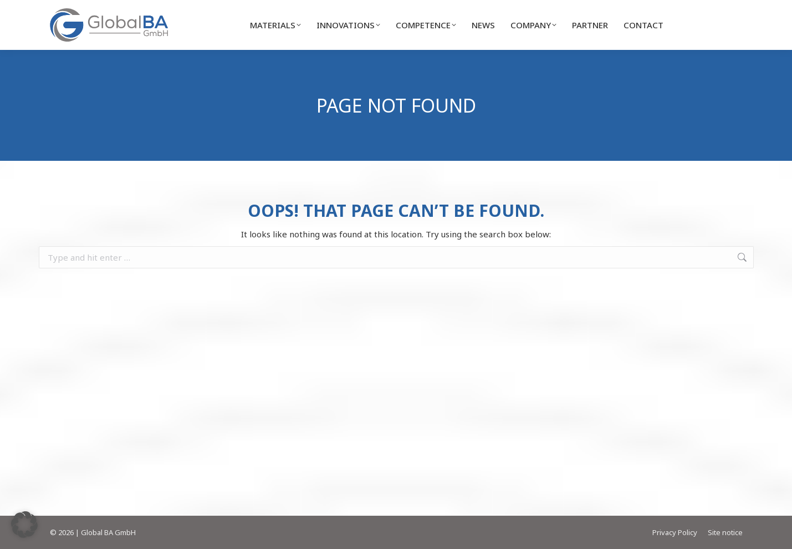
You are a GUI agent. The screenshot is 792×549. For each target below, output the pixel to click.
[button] (24, 524)
